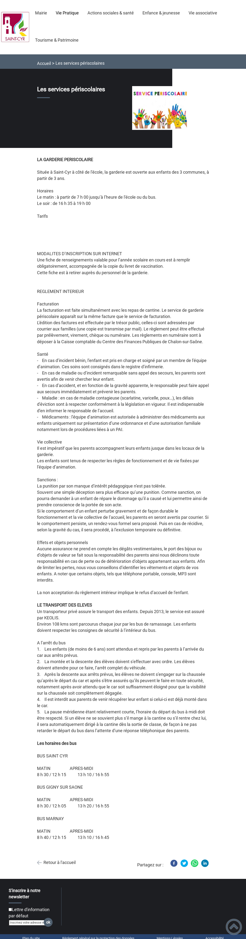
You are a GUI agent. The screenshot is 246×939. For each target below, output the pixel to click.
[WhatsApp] (195, 863)
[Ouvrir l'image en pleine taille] (161, 108)
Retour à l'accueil (59, 862)
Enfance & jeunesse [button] (161, 12)
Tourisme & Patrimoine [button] (57, 40)
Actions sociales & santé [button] (110, 12)
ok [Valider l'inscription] (48, 922)
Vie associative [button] (203, 12)
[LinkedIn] (205, 863)
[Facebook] (174, 863)
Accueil (44, 63)
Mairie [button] (41, 12)
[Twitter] (184, 863)
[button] (234, 927)
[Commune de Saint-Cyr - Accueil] (15, 27)
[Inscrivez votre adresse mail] (29, 923)
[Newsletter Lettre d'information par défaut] (10, 909)
